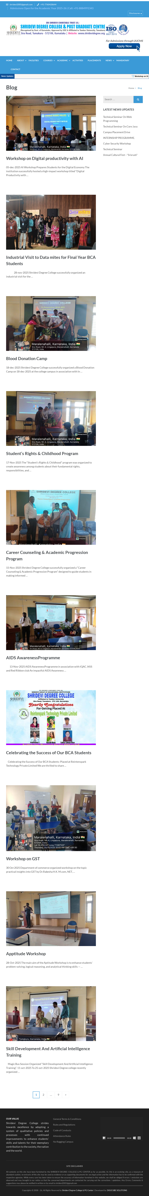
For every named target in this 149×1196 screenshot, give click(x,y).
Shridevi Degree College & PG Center (77, 1190)
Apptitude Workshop (26, 953)
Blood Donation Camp (26, 358)
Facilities (34, 60)
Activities (77, 60)
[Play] (104, 1138)
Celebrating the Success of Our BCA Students (48, 752)
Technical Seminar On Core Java (120, 126)
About (20, 60)
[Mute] (134, 1138)
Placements (94, 60)
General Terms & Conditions (67, 1118)
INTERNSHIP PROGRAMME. (119, 137)
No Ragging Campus (63, 1141)
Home (9, 60)
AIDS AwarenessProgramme (33, 657)
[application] (121, 1129)
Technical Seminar (112, 149)
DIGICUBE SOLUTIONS (117, 1190)
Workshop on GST (23, 858)
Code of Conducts (62, 1130)
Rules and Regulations (64, 1124)
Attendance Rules (62, 1136)
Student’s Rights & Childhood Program (42, 453)
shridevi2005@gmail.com (21, 4)
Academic (62, 60)
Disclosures (134, 13)
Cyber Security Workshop (117, 143)
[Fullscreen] (139, 1138)
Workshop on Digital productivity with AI (44, 158)
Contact (15, 69)
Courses (48, 60)
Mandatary (122, 60)
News (109, 60)
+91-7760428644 (48, 4)
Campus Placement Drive (116, 132)
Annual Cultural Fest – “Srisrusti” (120, 154)
